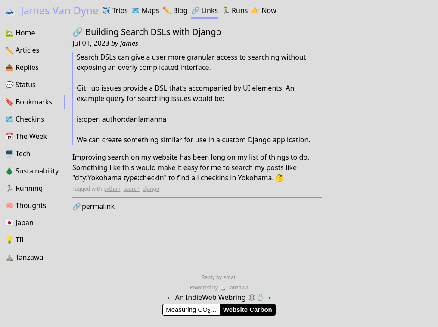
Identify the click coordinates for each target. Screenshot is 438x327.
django (151, 188)
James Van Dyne (50, 10)
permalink (93, 206)
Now (263, 10)
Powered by (204, 287)
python (112, 188)
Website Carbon (247, 309)
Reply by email (219, 277)
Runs (234, 10)
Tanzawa (233, 287)
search (132, 188)
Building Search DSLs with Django (153, 32)
